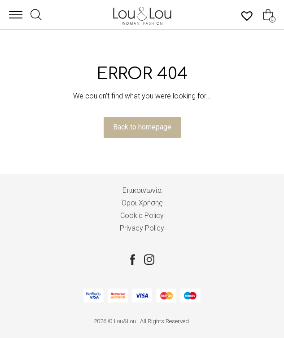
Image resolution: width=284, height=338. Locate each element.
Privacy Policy (142, 228)
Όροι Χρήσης (142, 203)
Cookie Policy (142, 215)
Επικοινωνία (142, 190)
